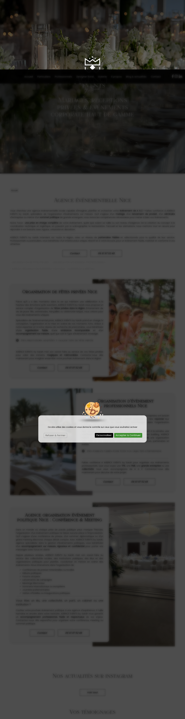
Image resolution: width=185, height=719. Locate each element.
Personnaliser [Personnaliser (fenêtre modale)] (104, 366)
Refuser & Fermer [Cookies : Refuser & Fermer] (55, 366)
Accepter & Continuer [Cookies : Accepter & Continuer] (128, 366)
